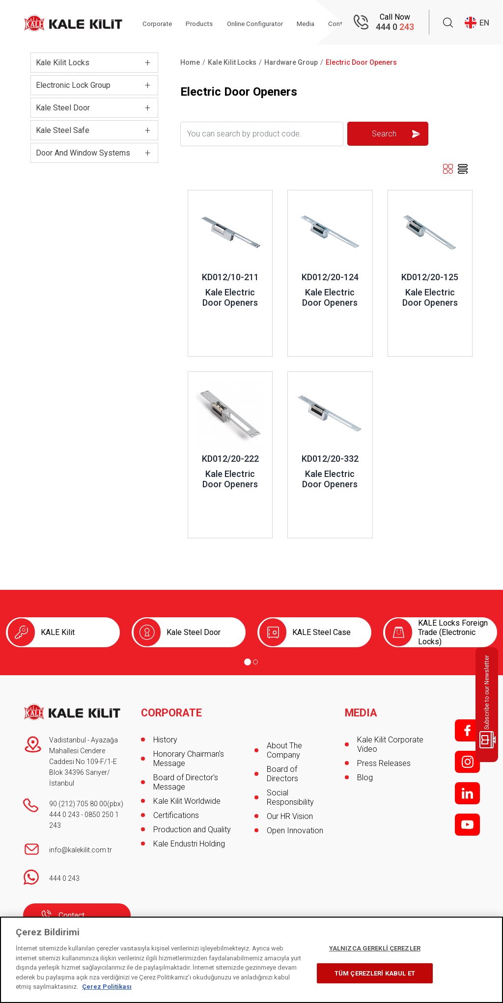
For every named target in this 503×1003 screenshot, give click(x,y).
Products (208, 23)
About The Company (284, 750)
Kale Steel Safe (62, 130)
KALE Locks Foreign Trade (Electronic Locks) (453, 632)
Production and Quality (192, 825)
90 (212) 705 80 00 (78, 804)
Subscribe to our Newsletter (488, 701)
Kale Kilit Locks (62, 62)
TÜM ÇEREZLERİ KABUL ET (375, 973)
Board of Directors (282, 774)
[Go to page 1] (247, 662)
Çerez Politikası (107, 986)
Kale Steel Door (63, 107)
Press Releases (384, 759)
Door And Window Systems (83, 153)
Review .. (203, 195)
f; (467, 730)
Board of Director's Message (185, 778)
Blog (365, 773)
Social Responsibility (290, 797)
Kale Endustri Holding (189, 840)
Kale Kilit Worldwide (187, 797)
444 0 (395, 27)
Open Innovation (295, 830)
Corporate (163, 23)
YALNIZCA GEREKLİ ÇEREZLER (374, 948)
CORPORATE (172, 709)
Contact (71, 915)
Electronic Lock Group (73, 85)
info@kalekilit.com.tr (80, 850)
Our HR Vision (290, 816)
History (165, 735)
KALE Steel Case (321, 632)
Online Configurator (266, 23)
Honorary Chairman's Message (188, 754)
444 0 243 (64, 814)
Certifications (176, 811)
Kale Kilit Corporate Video (390, 740)
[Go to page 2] (255, 662)
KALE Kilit (58, 632)
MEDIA (361, 709)
